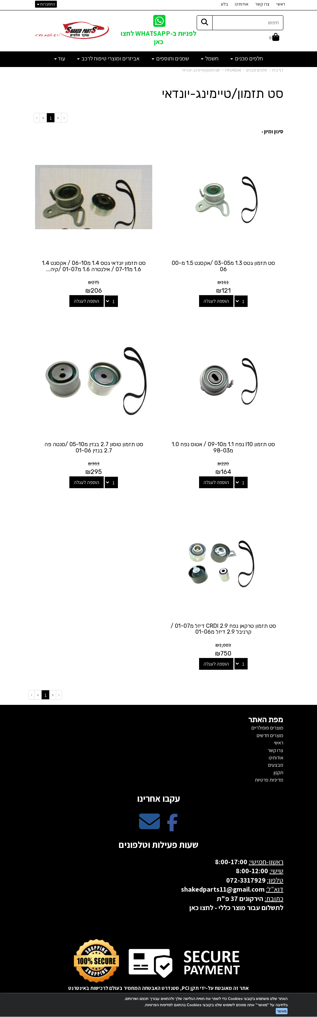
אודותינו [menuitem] (241, 4)
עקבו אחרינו (158, 797)
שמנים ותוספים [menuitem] (170, 58)
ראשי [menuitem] (280, 4)
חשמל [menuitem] (210, 58)
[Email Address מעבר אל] (149, 826)
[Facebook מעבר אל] (172, 826)
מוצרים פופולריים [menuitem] (267, 726)
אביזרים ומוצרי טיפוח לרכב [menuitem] (108, 58)
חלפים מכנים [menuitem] (246, 58)
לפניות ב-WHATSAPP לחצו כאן (158, 37)
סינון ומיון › (272, 131)
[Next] (43, 117)
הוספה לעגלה (216, 301)
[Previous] (57, 117)
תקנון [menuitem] (278, 771)
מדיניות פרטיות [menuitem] (269, 778)
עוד (59, 58)
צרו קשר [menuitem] (262, 4)
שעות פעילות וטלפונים (158, 843)
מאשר (281, 1011)
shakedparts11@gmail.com (223, 887)
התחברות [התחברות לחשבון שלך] (46, 4)
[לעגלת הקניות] (274, 37)
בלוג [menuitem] (224, 4)
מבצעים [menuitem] (275, 763)
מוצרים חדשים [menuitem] (270, 734)
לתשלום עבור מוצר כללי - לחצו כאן (236, 906)
